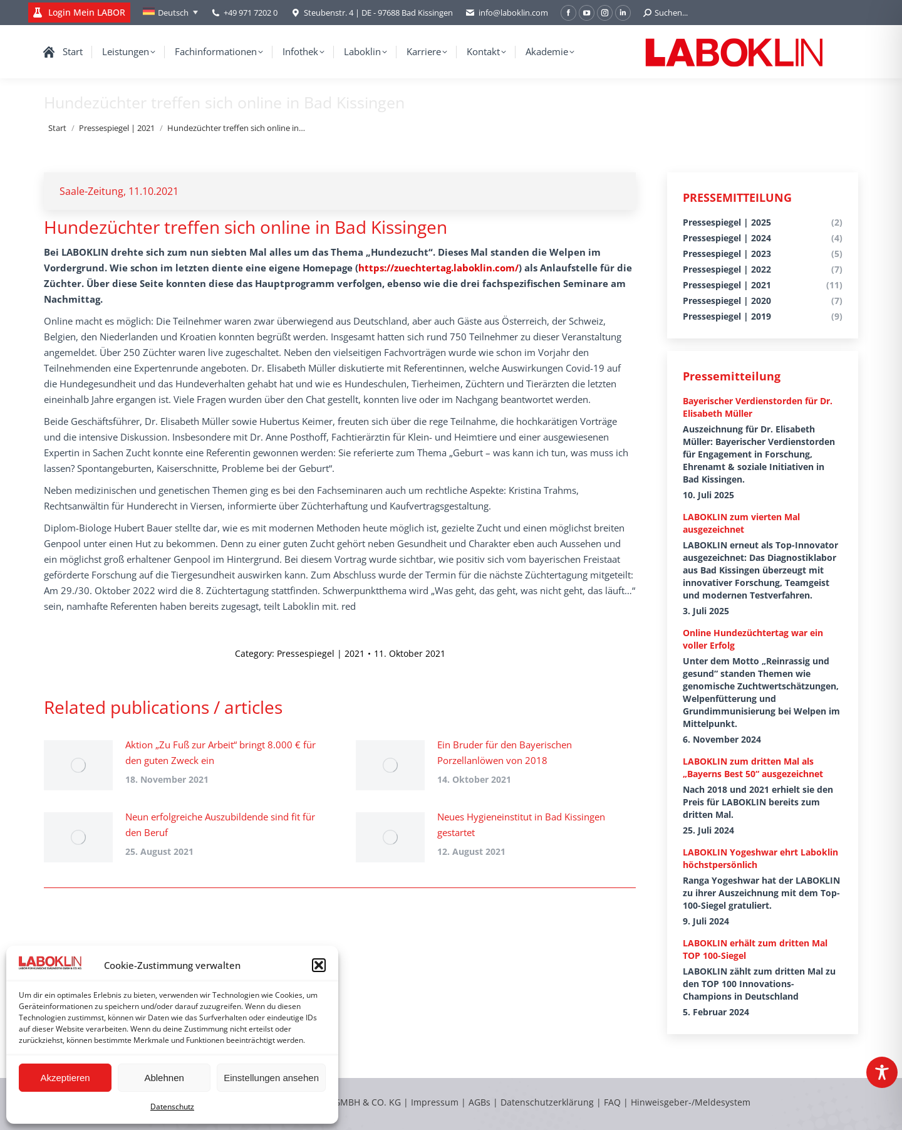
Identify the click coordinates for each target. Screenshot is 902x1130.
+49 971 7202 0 (250, 12)
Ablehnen (164, 1077)
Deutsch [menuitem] (173, 12)
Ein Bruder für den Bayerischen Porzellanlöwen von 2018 (504, 752)
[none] (170, 12)
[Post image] (78, 765)
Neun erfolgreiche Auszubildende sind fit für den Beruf (220, 824)
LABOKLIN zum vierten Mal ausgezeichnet (741, 523)
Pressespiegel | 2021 (321, 653)
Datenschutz (172, 1106)
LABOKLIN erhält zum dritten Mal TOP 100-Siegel (755, 949)
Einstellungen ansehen (271, 1077)
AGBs (481, 1102)
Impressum (435, 1102)
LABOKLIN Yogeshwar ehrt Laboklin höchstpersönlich (760, 858)
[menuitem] (170, 12)
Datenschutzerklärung (547, 1102)
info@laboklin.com (506, 13)
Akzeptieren (65, 1077)
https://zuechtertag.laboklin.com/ (438, 267)
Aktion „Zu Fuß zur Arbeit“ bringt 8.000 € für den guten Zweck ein (220, 752)
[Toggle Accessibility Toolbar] (882, 1072)
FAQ (612, 1102)
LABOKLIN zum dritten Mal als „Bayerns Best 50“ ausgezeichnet (753, 767)
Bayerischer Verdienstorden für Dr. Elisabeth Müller (757, 407)
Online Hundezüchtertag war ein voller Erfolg (753, 639)
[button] (319, 965)
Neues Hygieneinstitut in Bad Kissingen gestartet (521, 824)
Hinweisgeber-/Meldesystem (690, 1102)
